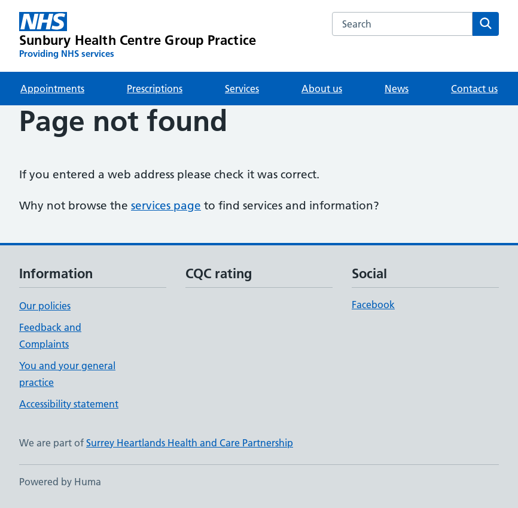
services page (166, 205)
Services (242, 89)
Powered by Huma (60, 482)
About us (321, 89)
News (397, 89)
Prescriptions (154, 89)
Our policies (45, 306)
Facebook (373, 305)
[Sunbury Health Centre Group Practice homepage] (137, 36)
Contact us (474, 89)
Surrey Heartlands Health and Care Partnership (189, 443)
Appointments (52, 89)
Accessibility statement (68, 404)
